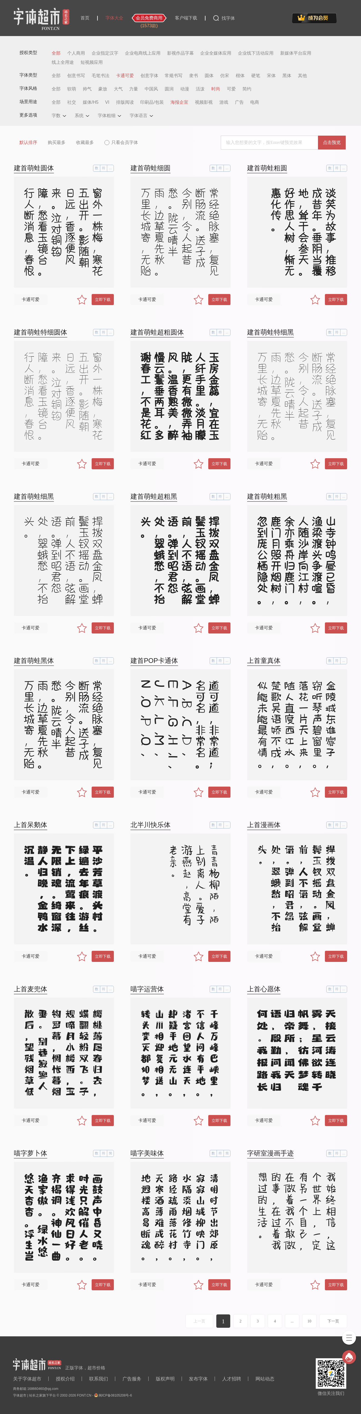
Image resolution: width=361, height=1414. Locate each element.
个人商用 (76, 53)
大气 (118, 89)
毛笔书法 (100, 76)
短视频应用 (92, 62)
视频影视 (204, 102)
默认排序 (28, 142)
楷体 (240, 76)
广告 (239, 102)
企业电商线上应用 (143, 53)
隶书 (193, 76)
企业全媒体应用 (215, 53)
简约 (246, 89)
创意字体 (149, 76)
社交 (71, 102)
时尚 (215, 89)
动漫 (184, 89)
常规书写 (173, 76)
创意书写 (76, 76)
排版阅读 (125, 102)
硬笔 (255, 76)
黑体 (286, 76)
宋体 (271, 76)
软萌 (71, 89)
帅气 (87, 89)
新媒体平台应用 (295, 53)
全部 (56, 53)
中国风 (151, 89)
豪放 (102, 89)
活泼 (200, 89)
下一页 (333, 1321)
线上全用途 (63, 62)
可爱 (231, 89)
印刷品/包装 (152, 102)
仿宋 (224, 76)
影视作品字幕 (180, 53)
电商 (254, 102)
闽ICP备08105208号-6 (115, 1395)
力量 (133, 89)
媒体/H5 (91, 102)
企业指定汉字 (105, 53)
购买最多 (57, 142)
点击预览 (332, 142)
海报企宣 (179, 102)
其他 (302, 76)
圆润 (169, 89)
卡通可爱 (125, 76)
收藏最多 (85, 142)
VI (107, 102)
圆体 (209, 76)
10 (309, 1321)
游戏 (223, 102)
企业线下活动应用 (256, 53)
